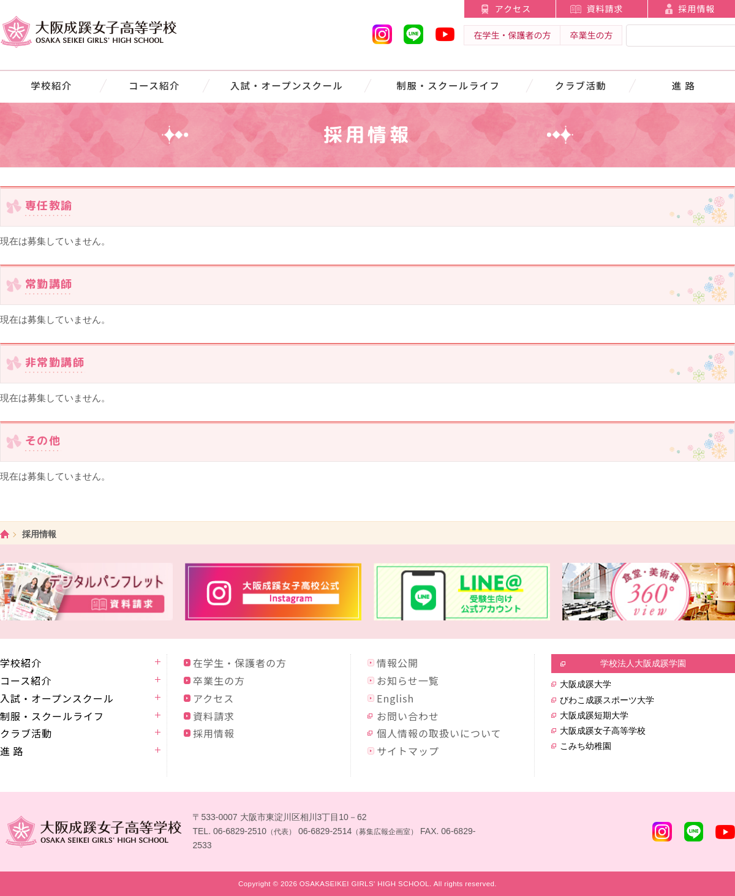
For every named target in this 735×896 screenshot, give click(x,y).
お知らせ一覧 (408, 680)
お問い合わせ (408, 716)
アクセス (513, 8)
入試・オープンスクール (287, 85)
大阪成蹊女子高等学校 (603, 731)
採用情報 (214, 733)
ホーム (4, 534)
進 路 (684, 85)
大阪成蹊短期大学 (594, 715)
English (395, 698)
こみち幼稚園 (585, 746)
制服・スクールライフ (448, 85)
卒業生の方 (591, 35)
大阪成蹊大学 (585, 684)
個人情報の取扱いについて (439, 733)
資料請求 (604, 8)
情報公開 (397, 662)
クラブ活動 (580, 85)
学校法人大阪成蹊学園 (643, 663)
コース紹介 (154, 85)
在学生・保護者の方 (512, 35)
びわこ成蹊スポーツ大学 (607, 700)
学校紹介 (51, 85)
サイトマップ (408, 751)
